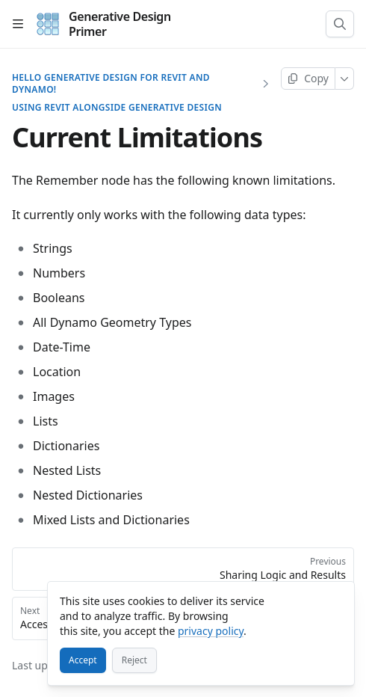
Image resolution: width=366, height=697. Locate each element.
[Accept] (83, 660)
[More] (344, 78)
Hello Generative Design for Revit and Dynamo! (111, 84)
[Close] (336, 600)
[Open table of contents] (18, 24)
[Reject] (134, 660)
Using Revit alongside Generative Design (117, 108)
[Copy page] (308, 78)
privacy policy (211, 631)
